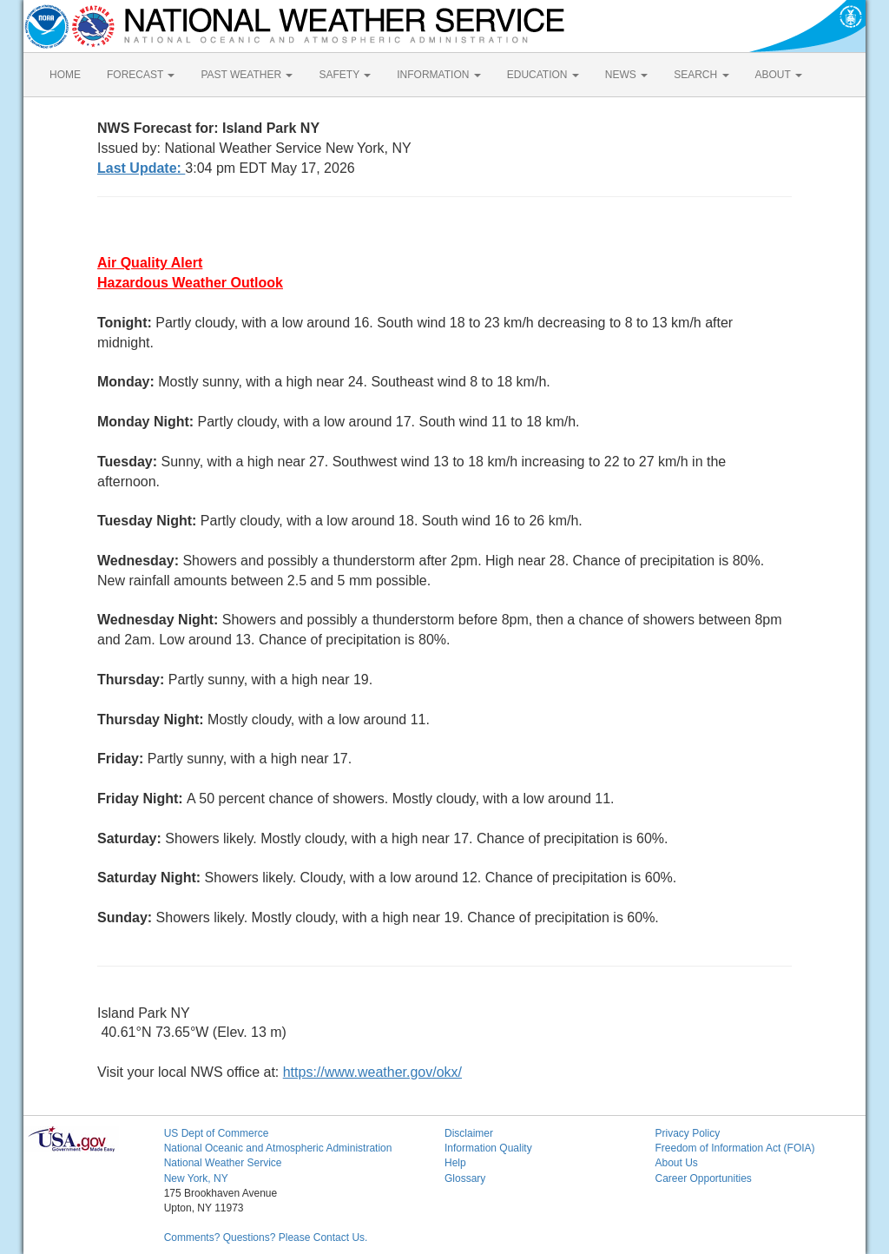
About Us (676, 1163)
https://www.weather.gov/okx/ (372, 1072)
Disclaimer (468, 1133)
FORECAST (141, 75)
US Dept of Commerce (216, 1133)
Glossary (464, 1178)
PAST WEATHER (247, 75)
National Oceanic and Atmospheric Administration (278, 1148)
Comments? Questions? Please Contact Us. (266, 1237)
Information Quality (488, 1148)
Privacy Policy (687, 1133)
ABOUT (778, 75)
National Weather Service (223, 1163)
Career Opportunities (703, 1178)
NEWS (626, 75)
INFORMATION (438, 75)
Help (455, 1163)
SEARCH (701, 75)
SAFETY (345, 75)
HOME (65, 75)
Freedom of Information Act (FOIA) (734, 1148)
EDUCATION (543, 75)
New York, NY (196, 1178)
